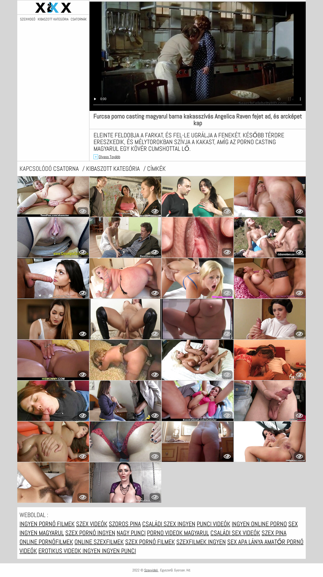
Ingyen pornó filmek (47, 524)
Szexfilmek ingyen (201, 542)
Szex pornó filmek (150, 542)
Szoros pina (125, 524)
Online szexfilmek (99, 542)
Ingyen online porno (259, 524)
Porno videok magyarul (178, 533)
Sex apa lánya (245, 542)
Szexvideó (27, 19)
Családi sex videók (235, 533)
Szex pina (274, 533)
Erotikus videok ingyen (70, 551)
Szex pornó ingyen (90, 533)
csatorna (66, 169)
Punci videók (213, 524)
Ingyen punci (119, 551)
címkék (156, 169)
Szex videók (91, 524)
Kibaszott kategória (53, 19)
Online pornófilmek (46, 542)
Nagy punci (131, 533)
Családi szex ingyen (168, 524)
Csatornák (79, 19)
